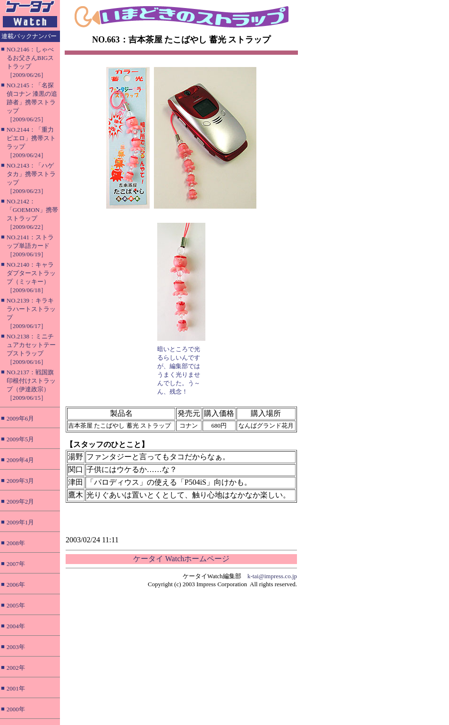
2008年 (16, 543)
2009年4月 (20, 460)
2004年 (16, 626)
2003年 (16, 646)
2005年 (16, 605)
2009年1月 (20, 522)
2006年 (16, 584)
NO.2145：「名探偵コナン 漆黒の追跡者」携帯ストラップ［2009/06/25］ (32, 102)
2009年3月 (20, 480)
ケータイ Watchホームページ (181, 559)
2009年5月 (20, 439)
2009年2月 (20, 501)
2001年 (16, 688)
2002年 (16, 667)
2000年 (16, 709)
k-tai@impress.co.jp (272, 576)
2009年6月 (20, 418)
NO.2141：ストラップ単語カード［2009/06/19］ (30, 246)
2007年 (16, 563)
